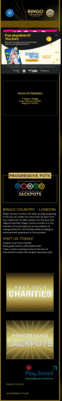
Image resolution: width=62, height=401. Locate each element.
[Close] (56, 35)
